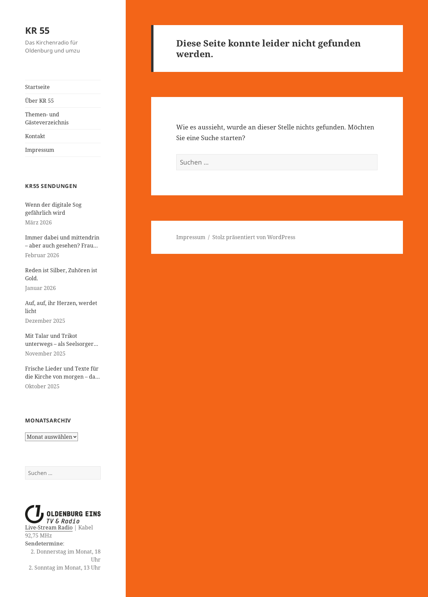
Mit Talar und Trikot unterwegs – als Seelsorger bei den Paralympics (59, 340)
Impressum (39, 150)
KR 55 (37, 30)
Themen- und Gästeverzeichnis (47, 118)
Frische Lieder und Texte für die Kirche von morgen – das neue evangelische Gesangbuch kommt (62, 373)
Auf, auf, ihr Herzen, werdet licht (61, 307)
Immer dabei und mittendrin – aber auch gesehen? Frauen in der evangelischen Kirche (62, 242)
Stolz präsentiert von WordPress (253, 237)
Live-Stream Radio (49, 527)
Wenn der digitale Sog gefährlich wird (53, 208)
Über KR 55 (39, 100)
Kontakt (35, 136)
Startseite (37, 87)
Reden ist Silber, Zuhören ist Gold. (61, 274)
